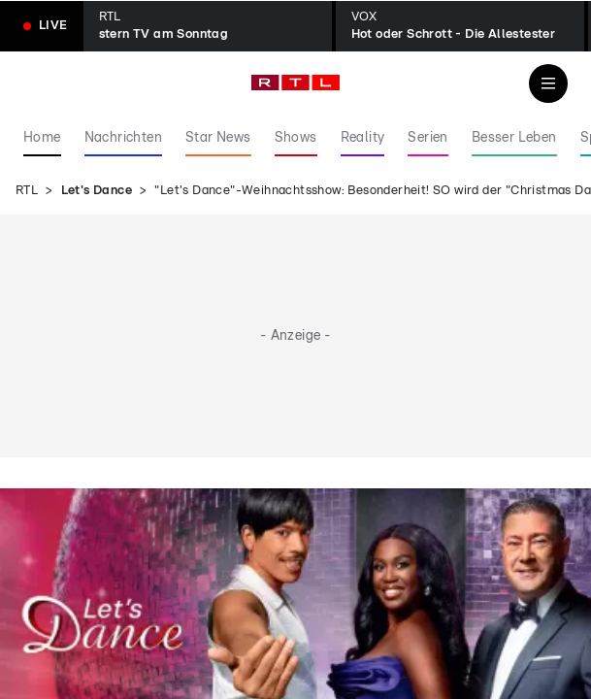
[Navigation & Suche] (548, 83)
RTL (27, 190)
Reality (363, 138)
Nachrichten (123, 138)
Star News (218, 138)
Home (42, 138)
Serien (427, 138)
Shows (296, 138)
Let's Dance (96, 190)
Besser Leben (514, 138)
